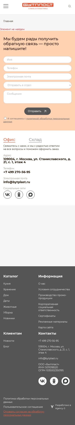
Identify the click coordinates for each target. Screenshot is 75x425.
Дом (6, 295)
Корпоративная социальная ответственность (48, 307)
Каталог (10, 276)
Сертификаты (46, 315)
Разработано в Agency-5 (63, 406)
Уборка (8, 312)
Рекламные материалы (52, 321)
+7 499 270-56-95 (16, 172)
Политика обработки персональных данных (26, 400)
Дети (6, 300)
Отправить (37, 111)
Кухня (7, 283)
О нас (41, 283)
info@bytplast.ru (16, 182)
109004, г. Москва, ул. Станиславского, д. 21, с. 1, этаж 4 (37, 161)
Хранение (9, 289)
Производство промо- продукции (52, 297)
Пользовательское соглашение (23, 406)
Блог (6, 346)
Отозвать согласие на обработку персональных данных (23, 413)
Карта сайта (45, 327)
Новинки (9, 318)
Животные (10, 306)
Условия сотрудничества (54, 289)
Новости (8, 340)
